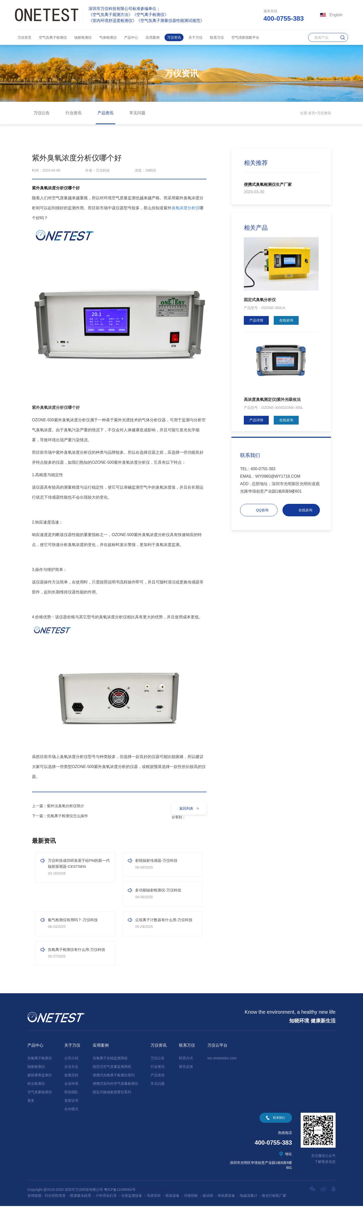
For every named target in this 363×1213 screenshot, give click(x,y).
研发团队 (71, 1099)
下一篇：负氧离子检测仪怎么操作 (62, 816)
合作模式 (71, 1116)
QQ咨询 (262, 510)
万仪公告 (42, 113)
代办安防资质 (55, 1203)
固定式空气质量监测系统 (112, 1074)
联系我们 (279, 1124)
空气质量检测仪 (39, 1099)
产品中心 (131, 37)
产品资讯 (105, 113)
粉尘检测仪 (36, 1091)
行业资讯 (74, 113)
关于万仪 (195, 37)
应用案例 (153, 37)
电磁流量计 (248, 1203)
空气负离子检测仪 (53, 37)
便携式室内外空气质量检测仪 (115, 1091)
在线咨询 (286, 320)
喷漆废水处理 (80, 1203)
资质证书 (71, 1107)
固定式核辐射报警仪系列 (112, 1099)
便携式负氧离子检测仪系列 (114, 1082)
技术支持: (144, 1197)
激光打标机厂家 (274, 1203)
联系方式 (186, 1065)
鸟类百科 (154, 1203)
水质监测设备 (131, 1203)
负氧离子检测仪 (39, 1065)
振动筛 (208, 1203)
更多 (30, 1107)
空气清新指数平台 (245, 37)
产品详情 (256, 320)
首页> (312, 113)
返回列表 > (187, 808)
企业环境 (71, 1091)
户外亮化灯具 (106, 1203)
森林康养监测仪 (39, 1082)
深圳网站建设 (162, 1197)
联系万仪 (217, 37)
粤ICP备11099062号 (120, 1197)
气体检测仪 (108, 37)
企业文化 (71, 1074)
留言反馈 (186, 1074)
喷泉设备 (173, 1203)
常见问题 (137, 113)
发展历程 (71, 1082)
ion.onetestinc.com (222, 1065)
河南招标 (191, 1203)
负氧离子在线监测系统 (110, 1065)
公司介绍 (71, 1065)
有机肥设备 (226, 1203)
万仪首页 (24, 37)
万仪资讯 (174, 37)
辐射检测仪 (83, 37)
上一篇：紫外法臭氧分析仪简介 (60, 806)
